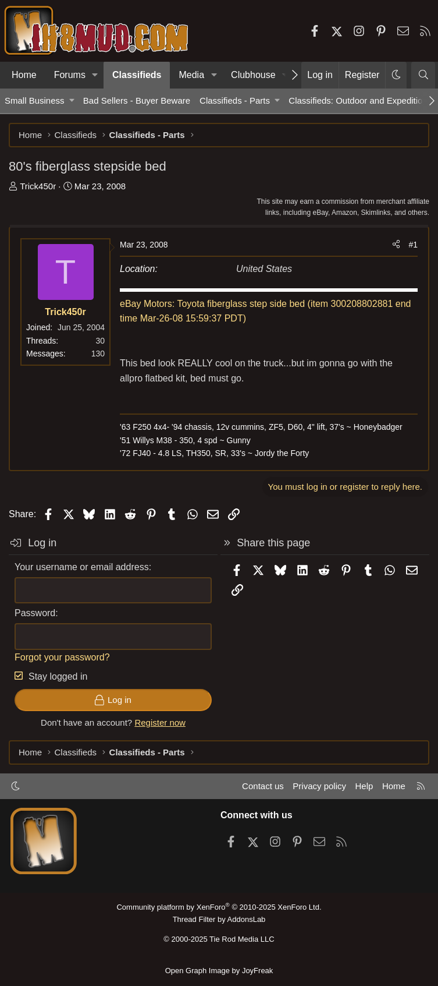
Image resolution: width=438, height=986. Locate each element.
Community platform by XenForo (218, 907)
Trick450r (38, 186)
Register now (160, 722)
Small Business (35, 100)
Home (24, 75)
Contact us (263, 786)
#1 (413, 244)
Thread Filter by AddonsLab (219, 919)
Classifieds (136, 75)
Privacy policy (319, 786)
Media (191, 75)
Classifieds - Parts (235, 100)
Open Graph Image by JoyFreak (219, 970)
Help (364, 786)
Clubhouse (253, 75)
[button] (95, 75)
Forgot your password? (62, 657)
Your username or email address (82, 567)
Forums (70, 75)
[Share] (396, 244)
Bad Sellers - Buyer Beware (136, 100)
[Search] (423, 75)
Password (35, 613)
